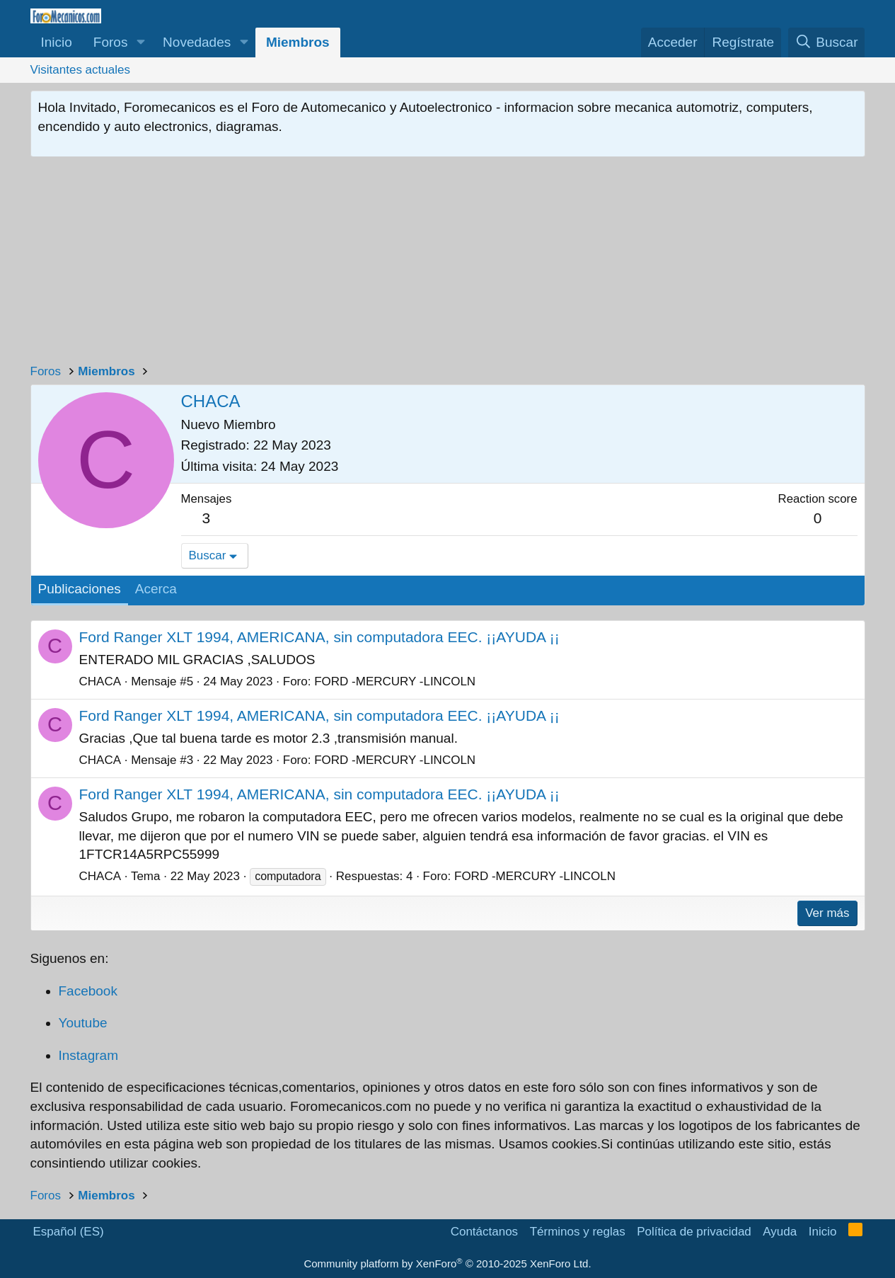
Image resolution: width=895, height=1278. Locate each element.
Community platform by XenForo (447, 1263)
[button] (140, 43)
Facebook (88, 990)
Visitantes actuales (80, 69)
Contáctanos (484, 1231)
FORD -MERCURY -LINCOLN (394, 681)
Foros (110, 42)
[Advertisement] (447, 263)
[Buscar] (826, 43)
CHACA (100, 681)
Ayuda (780, 1231)
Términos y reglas (577, 1231)
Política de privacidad (694, 1231)
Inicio (56, 42)
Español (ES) (68, 1231)
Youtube (83, 1022)
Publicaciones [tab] (79, 588)
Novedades (197, 42)
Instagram (88, 1055)
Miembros (298, 42)
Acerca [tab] (156, 588)
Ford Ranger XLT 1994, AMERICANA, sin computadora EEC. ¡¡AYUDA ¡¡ (319, 637)
